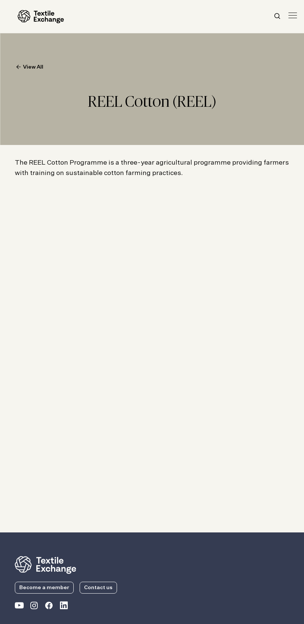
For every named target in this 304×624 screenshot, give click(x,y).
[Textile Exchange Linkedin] (63, 607)
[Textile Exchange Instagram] (34, 607)
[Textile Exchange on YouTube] (19, 607)
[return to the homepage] (45, 564)
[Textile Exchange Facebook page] (48, 607)
